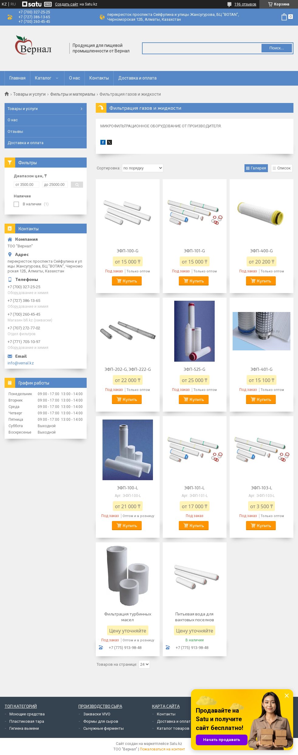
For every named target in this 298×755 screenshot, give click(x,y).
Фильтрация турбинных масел (127, 616)
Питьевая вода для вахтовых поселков (194, 616)
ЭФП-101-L (194, 487)
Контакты (99, 78)
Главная (17, 78)
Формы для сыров (100, 721)
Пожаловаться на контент (162, 749)
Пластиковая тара (26, 721)
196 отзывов (245, 4)
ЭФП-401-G (261, 369)
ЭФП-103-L (261, 487)
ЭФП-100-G (127, 250)
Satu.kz (176, 744)
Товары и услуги (29, 94)
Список (284, 168)
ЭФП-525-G (194, 369)
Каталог (43, 78)
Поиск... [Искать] (276, 48)
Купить (130, 280)
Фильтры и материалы (72, 94)
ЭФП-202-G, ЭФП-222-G (128, 369)
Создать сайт (66, 4)
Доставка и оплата (137, 78)
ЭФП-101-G (194, 250)
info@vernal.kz (21, 363)
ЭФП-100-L (127, 487)
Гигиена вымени (24, 728)
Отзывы (15, 131)
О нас (74, 78)
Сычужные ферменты (103, 728)
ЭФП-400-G (261, 250)
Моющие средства (27, 714)
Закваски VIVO (96, 714)
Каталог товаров (173, 728)
